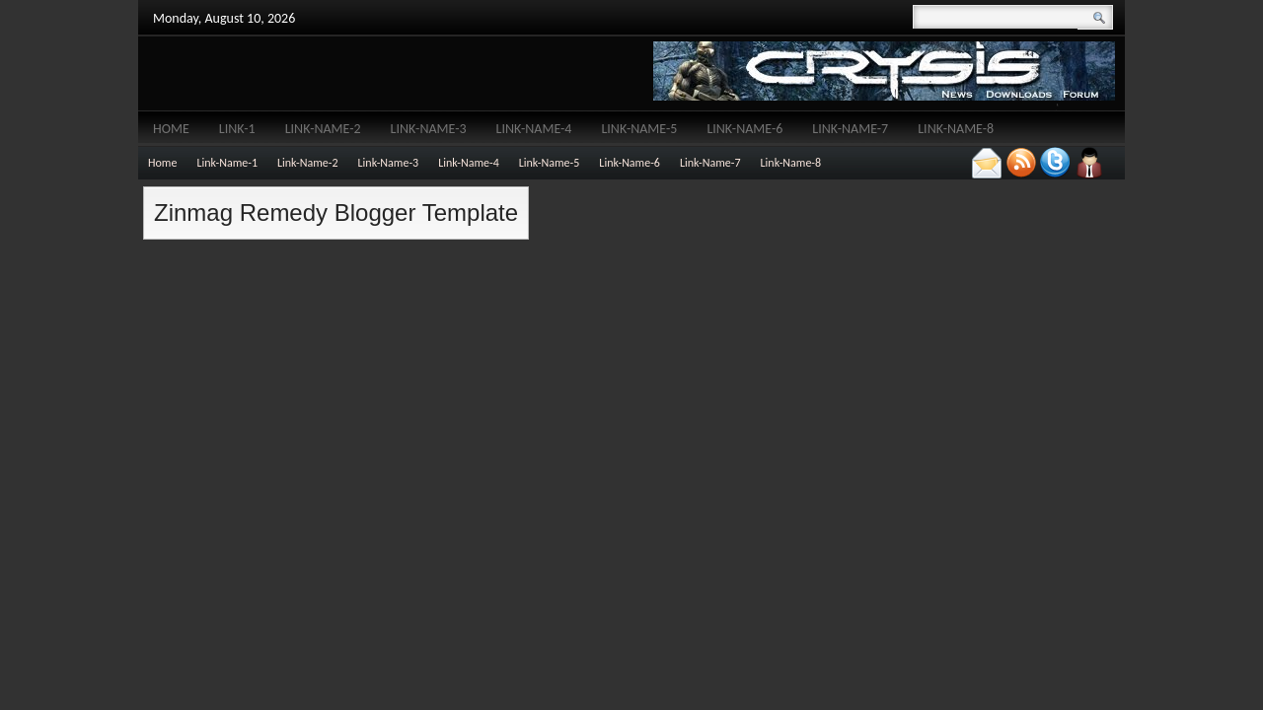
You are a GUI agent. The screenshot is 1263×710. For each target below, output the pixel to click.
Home (171, 128)
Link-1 (237, 128)
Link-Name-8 (956, 128)
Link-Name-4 (534, 128)
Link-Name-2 (323, 128)
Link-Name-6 (744, 128)
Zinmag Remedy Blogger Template (336, 213)
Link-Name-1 (227, 163)
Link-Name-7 (850, 128)
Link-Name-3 (429, 128)
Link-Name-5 (639, 128)
